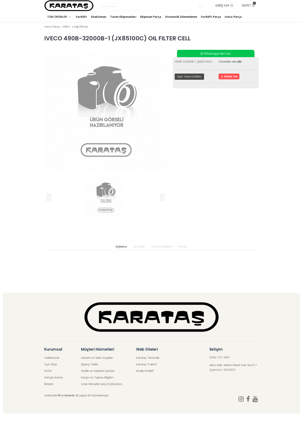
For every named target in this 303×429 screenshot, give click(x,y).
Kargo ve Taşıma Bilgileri (97, 377)
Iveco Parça (233, 17)
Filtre (66, 26)
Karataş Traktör (146, 364)
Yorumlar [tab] (139, 246)
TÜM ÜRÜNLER (58, 17)
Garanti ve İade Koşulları (97, 357)
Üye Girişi (50, 364)
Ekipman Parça (150, 17)
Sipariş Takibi (89, 364)
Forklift (81, 17)
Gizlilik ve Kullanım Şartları (98, 371)
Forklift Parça (211, 17)
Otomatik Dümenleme (181, 17)
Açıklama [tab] (121, 246)
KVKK (48, 371)
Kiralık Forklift (145, 371)
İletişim (49, 384)
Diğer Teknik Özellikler (189, 76)
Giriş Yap (224, 5)
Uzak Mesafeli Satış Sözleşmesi (101, 384)
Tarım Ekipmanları (123, 17)
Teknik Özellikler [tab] (162, 246)
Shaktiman (98, 17)
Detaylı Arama (53, 377)
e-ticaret (68, 395)
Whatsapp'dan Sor (216, 53)
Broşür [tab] (183, 246)
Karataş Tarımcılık (147, 357)
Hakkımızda (51, 357)
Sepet (249, 5)
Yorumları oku (230, 61)
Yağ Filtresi (81, 26)
